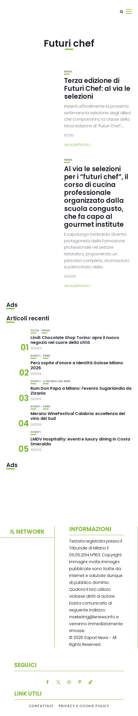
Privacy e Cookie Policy (84, 706)
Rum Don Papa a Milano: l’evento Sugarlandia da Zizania (80, 390)
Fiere (46, 355)
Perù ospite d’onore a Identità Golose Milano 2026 (76, 365)
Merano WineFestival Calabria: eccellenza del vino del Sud (77, 416)
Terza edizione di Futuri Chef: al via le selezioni (97, 88)
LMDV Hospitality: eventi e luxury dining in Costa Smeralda (80, 441)
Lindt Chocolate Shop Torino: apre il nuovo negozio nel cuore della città (74, 340)
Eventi (35, 355)
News (68, 71)
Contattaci (41, 706)
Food (34, 330)
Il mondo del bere (56, 381)
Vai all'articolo (76, 145)
